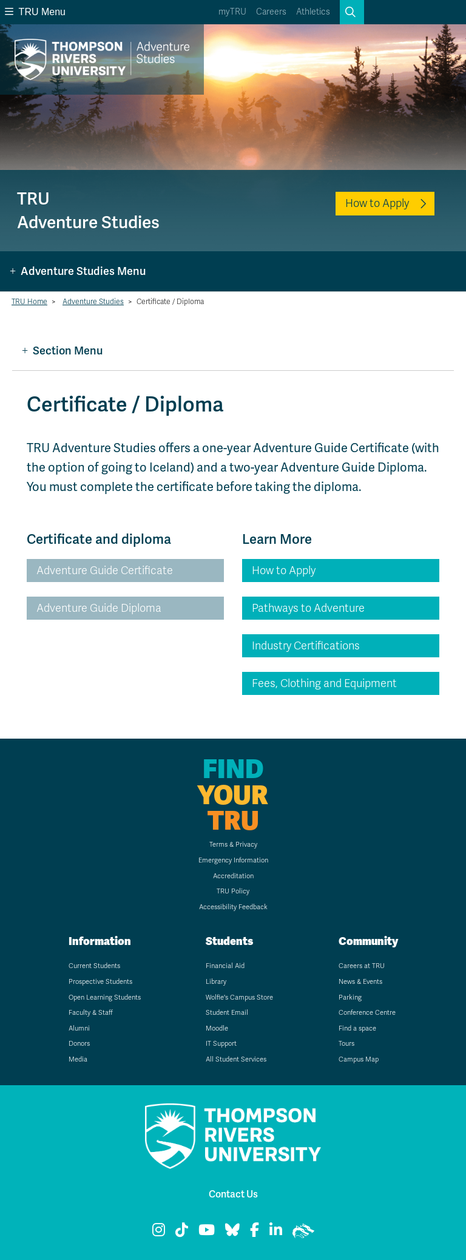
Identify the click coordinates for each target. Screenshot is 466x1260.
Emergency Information (233, 860)
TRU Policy (233, 891)
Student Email (227, 1013)
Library (216, 982)
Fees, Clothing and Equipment (324, 683)
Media (78, 1059)
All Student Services (236, 1059)
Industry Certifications (306, 645)
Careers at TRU (362, 966)
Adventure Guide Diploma (98, 608)
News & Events (360, 982)
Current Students (94, 966)
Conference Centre (367, 1013)
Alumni (79, 1028)
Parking (350, 997)
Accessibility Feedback (233, 907)
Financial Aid (225, 966)
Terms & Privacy (233, 844)
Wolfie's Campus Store (239, 997)
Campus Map (359, 1059)
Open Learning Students (105, 997)
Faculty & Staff (91, 1013)
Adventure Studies (93, 301)
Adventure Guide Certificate (104, 570)
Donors (79, 1044)
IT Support (221, 1044)
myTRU (232, 12)
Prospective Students (100, 982)
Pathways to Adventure (308, 608)
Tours (346, 1044)
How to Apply (377, 203)
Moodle (217, 1028)
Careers (271, 12)
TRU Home (29, 301)
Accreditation (233, 876)
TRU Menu (35, 12)
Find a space (357, 1028)
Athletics (313, 12)
